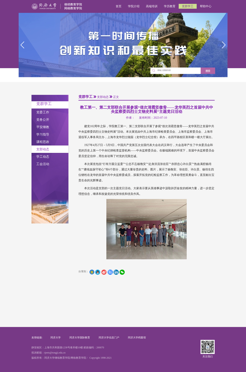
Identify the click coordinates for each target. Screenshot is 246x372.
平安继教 (42, 127)
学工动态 (42, 156)
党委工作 (42, 112)
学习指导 (42, 134)
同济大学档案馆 (137, 337)
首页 (118, 6)
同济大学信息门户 (109, 337)
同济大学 (55, 337)
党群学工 (187, 6)
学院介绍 (133, 6)
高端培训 (151, 6)
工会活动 (42, 164)
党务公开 (42, 119)
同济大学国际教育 (79, 337)
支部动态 (42, 149)
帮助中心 (205, 6)
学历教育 (169, 6)
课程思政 (42, 142)
